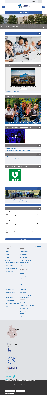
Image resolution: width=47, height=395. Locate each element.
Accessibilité (8, 1)
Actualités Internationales (24, 297)
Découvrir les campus (23, 303)
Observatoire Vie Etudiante (24, 262)
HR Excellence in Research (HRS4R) (26, 295)
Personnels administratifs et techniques (14, 158)
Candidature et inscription (24, 252)
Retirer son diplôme (23, 259)
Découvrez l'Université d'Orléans (13, 91)
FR (40, 1)
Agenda (21, 284)
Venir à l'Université (23, 294)
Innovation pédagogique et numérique (12, 262)
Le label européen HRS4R (10, 300)
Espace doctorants (9, 295)
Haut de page (37, 246)
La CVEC (21, 316)
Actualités (21, 266)
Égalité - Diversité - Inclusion (10, 263)
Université (7, 248)
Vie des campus (23, 299)
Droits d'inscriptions (23, 254)
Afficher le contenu (23, 88)
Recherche (8, 286)
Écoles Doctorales (9, 294)
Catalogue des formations (24, 251)
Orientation (22, 273)
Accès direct (33, 1)
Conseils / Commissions (10, 259)
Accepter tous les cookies (9, 393)
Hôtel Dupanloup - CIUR (10, 305)
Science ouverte (8, 301)
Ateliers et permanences (24, 275)
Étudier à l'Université (23, 302)
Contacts (21, 265)
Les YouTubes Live (23, 282)
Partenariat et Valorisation (10, 298)
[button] (41, 27)
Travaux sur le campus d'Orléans (11, 268)
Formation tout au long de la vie (25, 260)
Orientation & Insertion (24, 269)
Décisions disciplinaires (9, 271)
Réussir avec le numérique (24, 263)
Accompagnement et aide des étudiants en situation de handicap (18, 150)
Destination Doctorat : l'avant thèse (26, 279)
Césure (21, 281)
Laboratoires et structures (10, 291)
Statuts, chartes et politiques (11, 270)
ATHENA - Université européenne (25, 291)
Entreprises (7, 266)
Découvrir (7, 251)
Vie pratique (22, 313)
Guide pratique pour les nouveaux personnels (15, 162)
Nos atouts (7, 254)
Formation (22, 248)
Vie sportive (22, 314)
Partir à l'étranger (23, 292)
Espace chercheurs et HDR (10, 297)
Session (7, 383)
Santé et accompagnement (24, 310)
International (22, 286)
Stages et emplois (23, 276)
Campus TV (7, 252)
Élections (7, 257)
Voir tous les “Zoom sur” (23, 205)
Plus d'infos (35, 381)
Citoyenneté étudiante (24, 308)
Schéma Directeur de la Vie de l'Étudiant (27, 305)
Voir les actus (23, 239)
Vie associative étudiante (24, 311)
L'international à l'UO (23, 289)
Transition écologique (9, 265)
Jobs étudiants (9, 160)
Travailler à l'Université (9, 260)
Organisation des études (24, 257)
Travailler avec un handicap (12, 148)
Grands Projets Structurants (10, 292)
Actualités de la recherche (10, 289)
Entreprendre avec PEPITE (24, 278)
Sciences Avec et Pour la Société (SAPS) (12, 303)
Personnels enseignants (11, 156)
